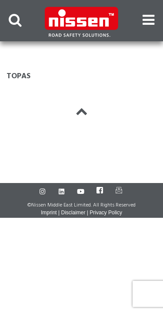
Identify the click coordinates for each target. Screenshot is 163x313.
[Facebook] (100, 191)
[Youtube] (81, 191)
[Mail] (119, 191)
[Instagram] (43, 191)
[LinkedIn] (62, 191)
